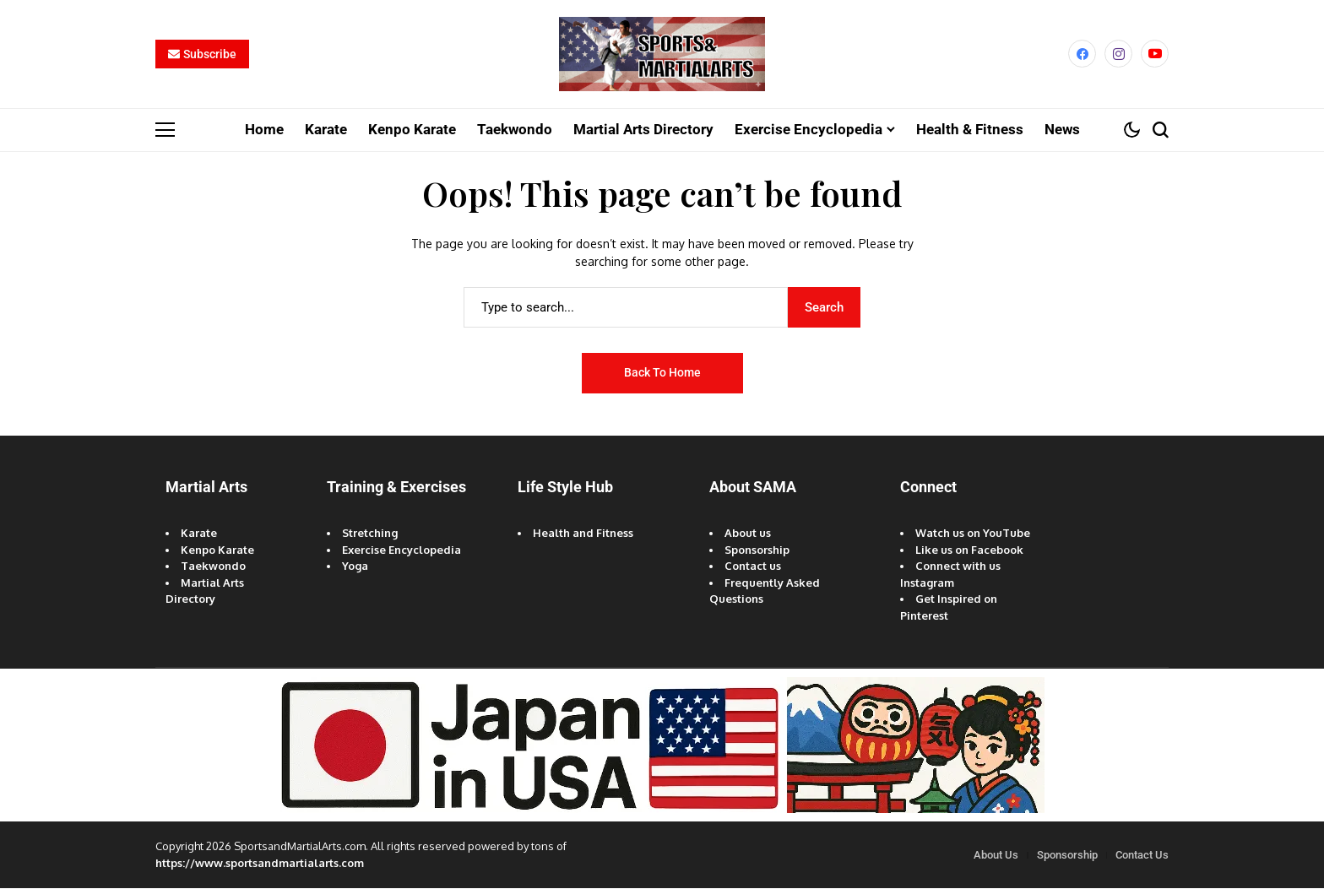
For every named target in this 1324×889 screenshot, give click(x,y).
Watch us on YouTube (972, 533)
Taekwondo (213, 566)
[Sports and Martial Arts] (662, 55)
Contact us (752, 566)
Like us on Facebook (969, 550)
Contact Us (1142, 855)
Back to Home (662, 373)
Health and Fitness (583, 533)
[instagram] (1118, 54)
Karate (199, 533)
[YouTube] (1155, 54)
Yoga (355, 566)
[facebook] (1082, 54)
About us (747, 533)
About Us (996, 855)
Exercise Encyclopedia (401, 550)
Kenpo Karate (217, 550)
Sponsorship (757, 550)
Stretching (370, 533)
